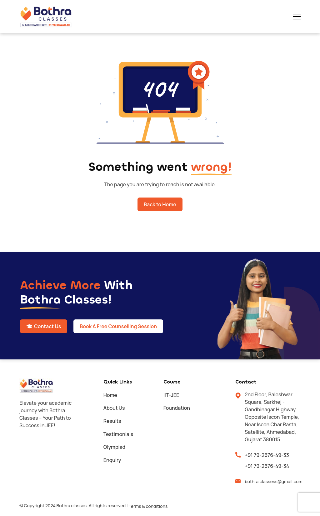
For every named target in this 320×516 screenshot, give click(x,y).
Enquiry (112, 460)
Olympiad (114, 446)
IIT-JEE (171, 395)
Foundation (176, 407)
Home (110, 395)
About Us (114, 407)
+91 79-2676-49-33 (267, 455)
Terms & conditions (148, 506)
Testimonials (118, 434)
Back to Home (160, 204)
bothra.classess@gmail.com (273, 481)
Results (112, 421)
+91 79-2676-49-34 (267, 466)
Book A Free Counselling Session (118, 326)
